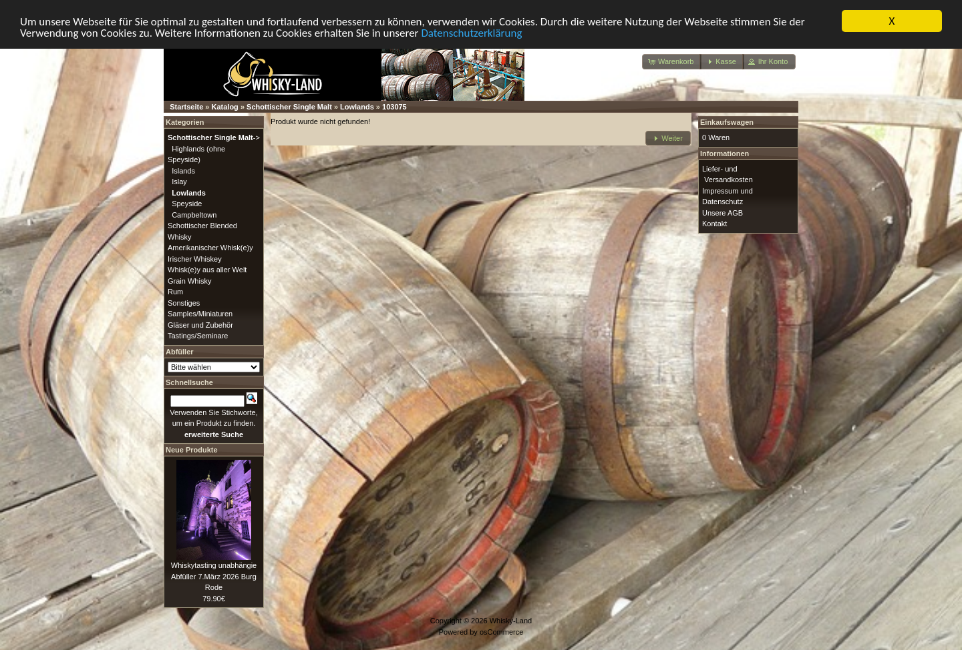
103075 (394, 107)
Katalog (225, 107)
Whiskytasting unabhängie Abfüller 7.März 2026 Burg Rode (214, 576)
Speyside (187, 204)
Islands (183, 170)
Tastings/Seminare (198, 336)
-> (214, 137)
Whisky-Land (511, 621)
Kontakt (714, 224)
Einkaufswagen (727, 122)
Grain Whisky (189, 280)
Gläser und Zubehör (200, 324)
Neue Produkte (192, 450)
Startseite (186, 107)
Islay (179, 182)
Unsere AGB (722, 212)
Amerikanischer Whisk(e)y (210, 248)
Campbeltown (194, 214)
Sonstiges (184, 302)
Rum (175, 292)
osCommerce (501, 631)
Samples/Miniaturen (200, 314)
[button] (671, 61)
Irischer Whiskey (195, 258)
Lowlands (357, 107)
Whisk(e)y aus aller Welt (207, 270)
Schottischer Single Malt (289, 107)
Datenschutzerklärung (471, 32)
